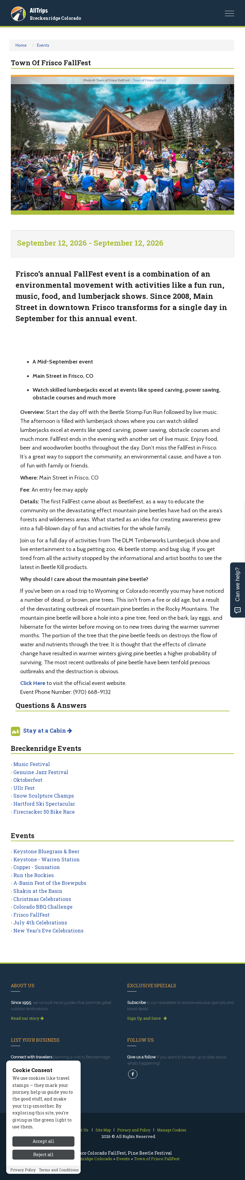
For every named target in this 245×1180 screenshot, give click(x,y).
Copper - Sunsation (36, 867)
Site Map (103, 1129)
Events (43, 45)
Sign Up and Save (147, 1018)
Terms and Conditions (59, 1169)
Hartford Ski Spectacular (44, 803)
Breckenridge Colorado (55, 18)
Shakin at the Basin (37, 891)
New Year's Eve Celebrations (48, 930)
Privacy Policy (23, 1169)
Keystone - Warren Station (46, 859)
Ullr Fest (24, 788)
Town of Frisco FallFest (149, 80)
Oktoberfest (27, 780)
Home (21, 45)
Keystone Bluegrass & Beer (46, 851)
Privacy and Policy (133, 1129)
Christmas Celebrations (42, 899)
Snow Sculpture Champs (43, 795)
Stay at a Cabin (47, 730)
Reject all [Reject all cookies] (43, 1154)
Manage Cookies (171, 1129)
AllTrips (39, 10)
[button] (27, 143)
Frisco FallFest (31, 914)
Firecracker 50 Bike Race (44, 811)
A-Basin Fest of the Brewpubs (49, 883)
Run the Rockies (33, 875)
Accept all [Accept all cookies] (43, 1141)
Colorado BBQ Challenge (43, 906)
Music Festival (31, 764)
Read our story (27, 1018)
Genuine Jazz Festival (40, 772)
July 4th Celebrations (40, 922)
